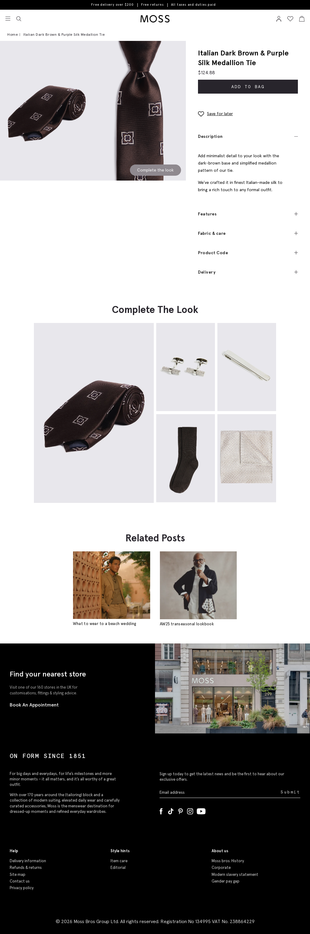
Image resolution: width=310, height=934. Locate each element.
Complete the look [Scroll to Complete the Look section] (155, 170)
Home (12, 34)
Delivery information (28, 860)
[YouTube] (201, 810)
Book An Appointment (34, 705)
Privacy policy (22, 887)
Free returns (152, 4)
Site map (17, 874)
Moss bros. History (228, 860)
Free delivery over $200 (112, 4)
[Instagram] (190, 810)
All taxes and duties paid (193, 4)
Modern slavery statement (235, 874)
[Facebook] (161, 810)
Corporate (221, 867)
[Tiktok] (171, 810)
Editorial (118, 867)
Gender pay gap (225, 881)
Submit (290, 792)
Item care (118, 860)
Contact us (20, 881)
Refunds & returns (26, 867)
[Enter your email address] (219, 792)
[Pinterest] (180, 810)
